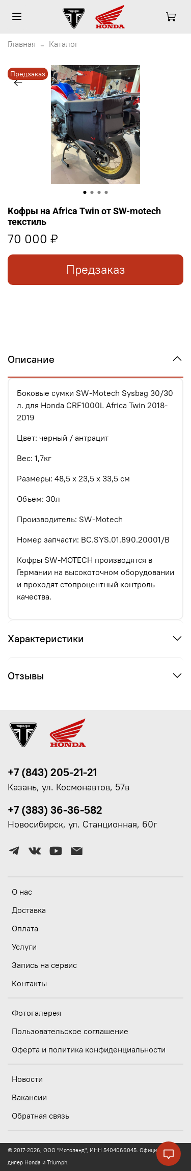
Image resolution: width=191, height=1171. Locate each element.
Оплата (25, 928)
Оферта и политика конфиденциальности (89, 1049)
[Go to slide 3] (99, 192)
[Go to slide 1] (85, 192)
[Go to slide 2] (92, 192)
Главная (22, 44)
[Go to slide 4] (106, 192)
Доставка (29, 910)
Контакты (29, 983)
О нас (22, 892)
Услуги (24, 946)
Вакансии (29, 1097)
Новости (27, 1079)
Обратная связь (40, 1115)
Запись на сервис (44, 965)
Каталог (63, 44)
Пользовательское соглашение (70, 1031)
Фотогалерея (36, 1013)
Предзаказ (95, 269)
